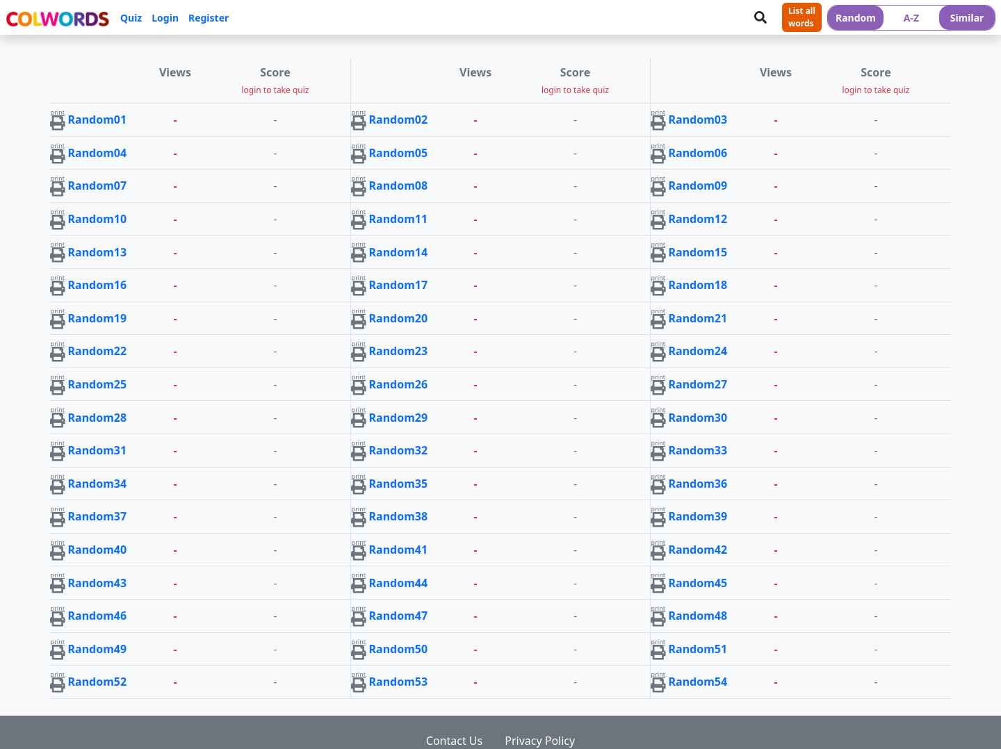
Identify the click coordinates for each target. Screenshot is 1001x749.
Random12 (698, 219)
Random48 (698, 615)
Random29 (398, 417)
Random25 (97, 384)
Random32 (398, 450)
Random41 (398, 549)
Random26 (398, 384)
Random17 (398, 285)
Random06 (698, 152)
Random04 (97, 152)
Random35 (398, 483)
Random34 (97, 483)
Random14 (398, 252)
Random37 (97, 516)
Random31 (97, 450)
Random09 (698, 185)
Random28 (97, 417)
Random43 (97, 583)
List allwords (801, 17)
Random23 (398, 351)
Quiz (131, 17)
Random (856, 17)
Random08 (398, 185)
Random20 (398, 318)
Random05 (398, 152)
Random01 (97, 119)
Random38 (398, 516)
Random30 (698, 417)
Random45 (698, 583)
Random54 (698, 681)
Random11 (398, 219)
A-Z (911, 17)
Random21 (698, 318)
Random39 (698, 516)
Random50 (398, 649)
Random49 (97, 649)
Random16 (97, 285)
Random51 (698, 649)
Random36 (698, 483)
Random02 (398, 119)
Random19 (97, 318)
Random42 (698, 549)
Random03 (698, 119)
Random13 (97, 252)
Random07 (97, 185)
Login (165, 17)
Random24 (698, 351)
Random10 (97, 219)
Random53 (398, 681)
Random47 (398, 615)
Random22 (97, 351)
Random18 (698, 285)
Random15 (698, 252)
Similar (967, 17)
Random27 (698, 384)
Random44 (398, 583)
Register (208, 17)
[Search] (760, 17)
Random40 (97, 549)
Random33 (698, 450)
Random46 (97, 615)
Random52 (97, 681)
